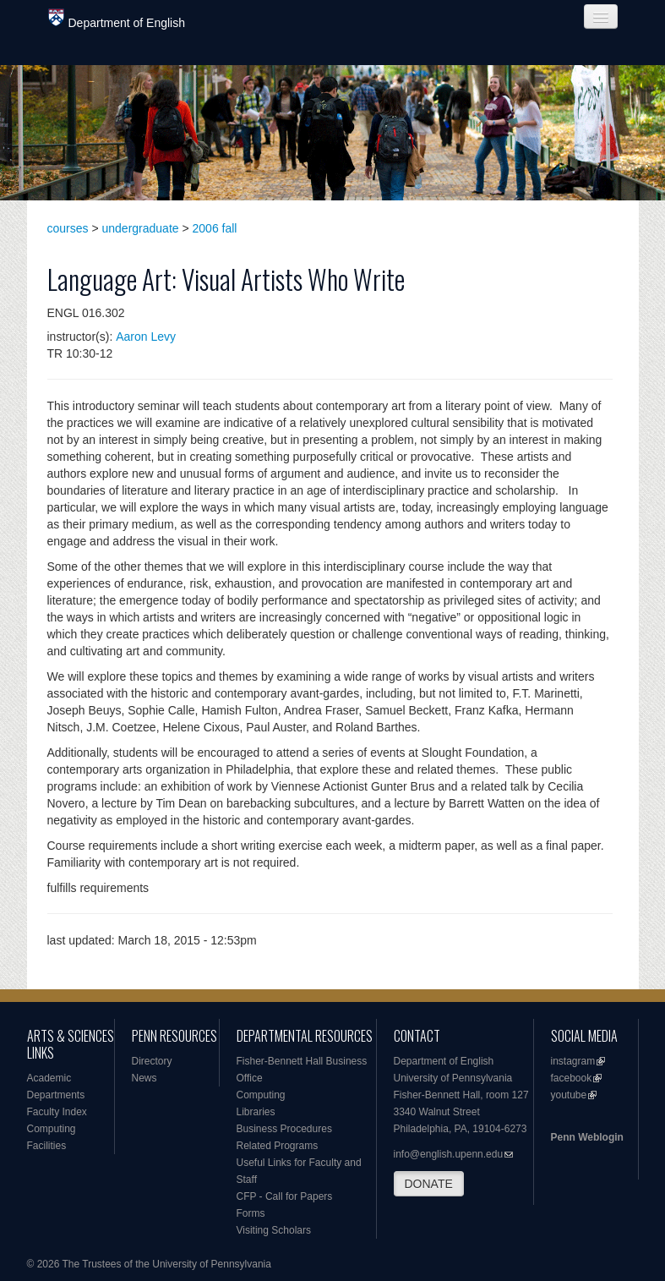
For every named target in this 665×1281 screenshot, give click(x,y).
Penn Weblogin (587, 1137)
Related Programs (278, 1146)
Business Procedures (284, 1129)
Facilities (47, 1146)
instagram (573, 1061)
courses (68, 228)
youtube (569, 1095)
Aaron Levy (146, 336)
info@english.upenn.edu (449, 1154)
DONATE (429, 1184)
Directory (152, 1061)
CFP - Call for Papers (285, 1196)
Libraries (256, 1112)
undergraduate (140, 228)
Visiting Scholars (274, 1230)
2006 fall (215, 228)
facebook (571, 1078)
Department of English (117, 19)
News (144, 1078)
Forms (251, 1213)
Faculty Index (57, 1112)
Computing (51, 1129)
